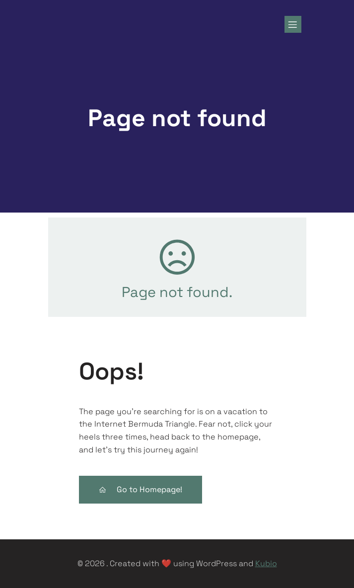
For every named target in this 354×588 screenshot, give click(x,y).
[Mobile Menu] (292, 24)
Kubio (266, 563)
